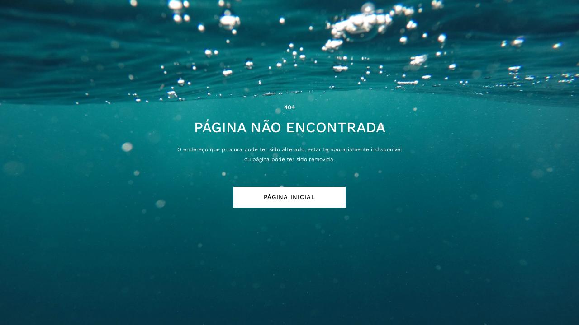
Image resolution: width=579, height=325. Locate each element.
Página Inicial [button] (289, 197)
